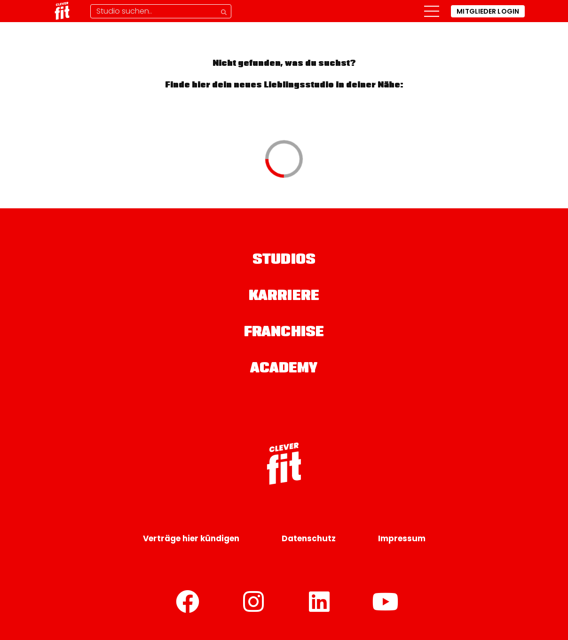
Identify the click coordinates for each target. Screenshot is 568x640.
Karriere (284, 296)
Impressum (402, 538)
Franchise (284, 333)
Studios (284, 260)
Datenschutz (309, 538)
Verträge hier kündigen (191, 538)
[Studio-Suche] (160, 11)
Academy (284, 369)
